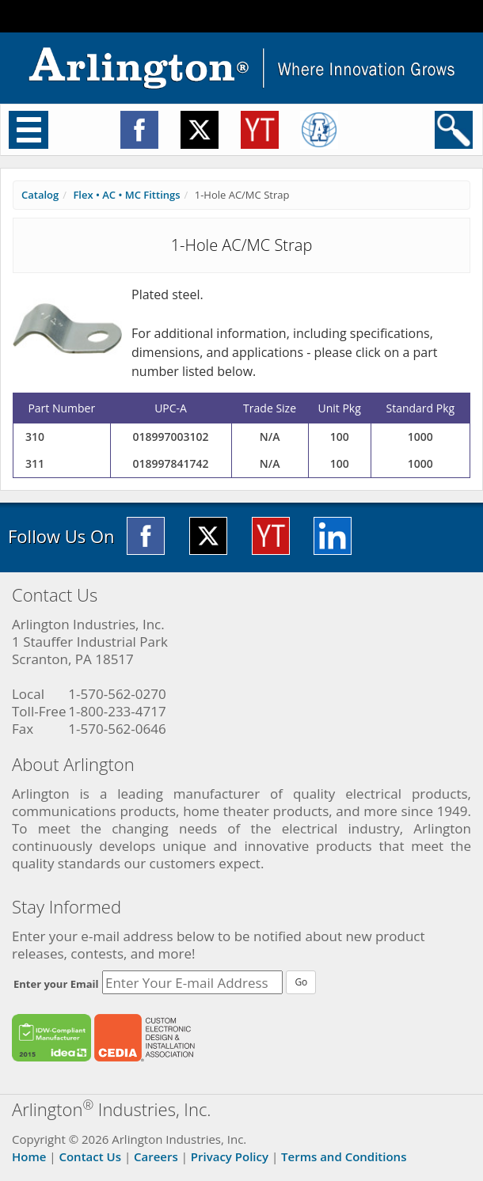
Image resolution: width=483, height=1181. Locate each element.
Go (301, 982)
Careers (156, 1156)
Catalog (40, 195)
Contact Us (90, 1156)
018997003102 (171, 436)
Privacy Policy (229, 1156)
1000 (420, 436)
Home (29, 1156)
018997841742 (171, 463)
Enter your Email (56, 984)
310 (34, 436)
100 (339, 436)
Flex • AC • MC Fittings (126, 195)
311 (34, 463)
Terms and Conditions (343, 1156)
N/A (270, 436)
